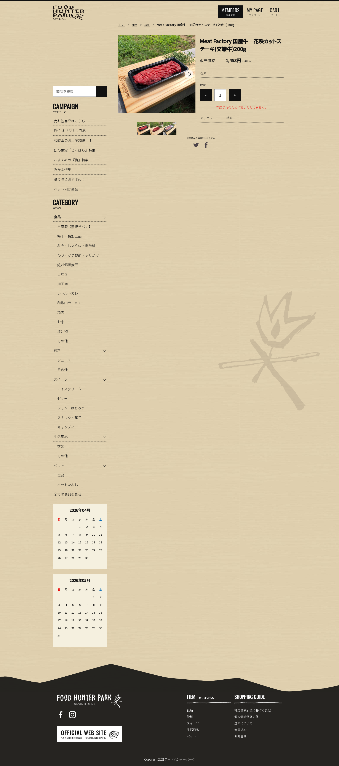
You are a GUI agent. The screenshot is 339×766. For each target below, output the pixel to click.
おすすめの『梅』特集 (71, 159)
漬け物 (62, 331)
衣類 (60, 446)
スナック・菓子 (69, 417)
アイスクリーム (69, 388)
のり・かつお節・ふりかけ (78, 255)
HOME (122, 25)
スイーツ (61, 379)
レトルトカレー (69, 293)
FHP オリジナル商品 (70, 130)
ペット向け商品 (66, 189)
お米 (60, 321)
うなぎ (62, 274)
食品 (136, 25)
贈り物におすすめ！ (69, 179)
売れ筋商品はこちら (69, 120)
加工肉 (62, 283)
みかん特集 (62, 169)
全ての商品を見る (68, 494)
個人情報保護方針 (246, 716)
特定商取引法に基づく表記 (252, 710)
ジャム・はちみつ (71, 407)
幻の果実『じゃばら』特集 (74, 150)
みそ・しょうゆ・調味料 (76, 245)
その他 (62, 340)
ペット (59, 465)
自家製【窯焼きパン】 (74, 226)
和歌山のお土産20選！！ (73, 140)
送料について (243, 723)
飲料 (57, 350)
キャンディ (65, 427)
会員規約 (240, 729)
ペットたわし (67, 484)
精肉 (149, 25)
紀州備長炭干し (69, 264)
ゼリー (62, 398)
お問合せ (240, 736)
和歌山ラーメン (69, 302)
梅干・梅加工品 (69, 236)
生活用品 (61, 436)
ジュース (64, 360)
